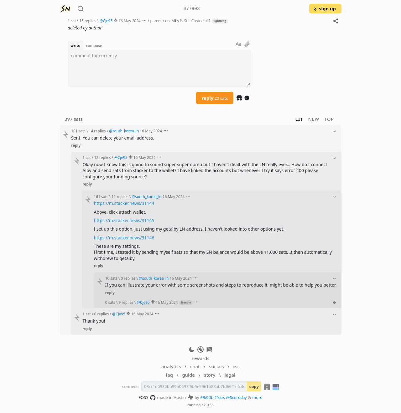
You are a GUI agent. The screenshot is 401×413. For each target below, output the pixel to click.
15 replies (87, 20)
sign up (324, 8)
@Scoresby (236, 397)
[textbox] (159, 68)
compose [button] (94, 45)
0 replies (128, 278)
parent (156, 20)
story (209, 375)
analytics (171, 366)
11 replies (120, 196)
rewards (200, 358)
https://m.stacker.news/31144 (124, 203)
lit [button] (299, 119)
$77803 (192, 9)
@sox (220, 397)
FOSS (147, 398)
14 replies (97, 130)
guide (188, 375)
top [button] (329, 119)
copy (254, 386)
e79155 (207, 404)
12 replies (102, 157)
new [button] (314, 119)
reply (215, 98)
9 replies (126, 302)
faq (169, 375)
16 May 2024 (129, 20)
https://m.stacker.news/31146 (124, 238)
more (257, 397)
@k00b (207, 397)
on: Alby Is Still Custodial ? (187, 20)
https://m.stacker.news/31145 (124, 220)
